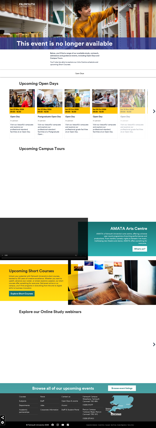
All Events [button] (122, 73)
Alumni (64, 405)
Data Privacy (114, 425)
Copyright (107, 425)
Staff (42, 401)
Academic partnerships (24, 411)
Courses (22, 396)
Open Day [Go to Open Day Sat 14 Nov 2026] (132, 114)
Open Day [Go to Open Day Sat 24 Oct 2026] (105, 114)
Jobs (42, 405)
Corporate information (49, 410)
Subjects (22, 401)
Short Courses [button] (87, 73)
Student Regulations (122, 425)
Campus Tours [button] (52, 73)
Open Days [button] (37, 73)
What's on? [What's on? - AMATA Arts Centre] (139, 248)
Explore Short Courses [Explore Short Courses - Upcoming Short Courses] (22, 293)
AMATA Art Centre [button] (70, 73)
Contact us (65, 396)
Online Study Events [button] (105, 73)
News (42, 396)
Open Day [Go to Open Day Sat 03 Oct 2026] (77, 114)
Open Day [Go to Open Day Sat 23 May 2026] (22, 114)
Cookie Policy (101, 425)
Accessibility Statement (91, 425)
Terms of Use (131, 425)
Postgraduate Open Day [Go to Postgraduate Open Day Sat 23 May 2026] (49, 114)
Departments (24, 405)
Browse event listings (122, 388)
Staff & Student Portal (70, 410)
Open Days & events (69, 401)
